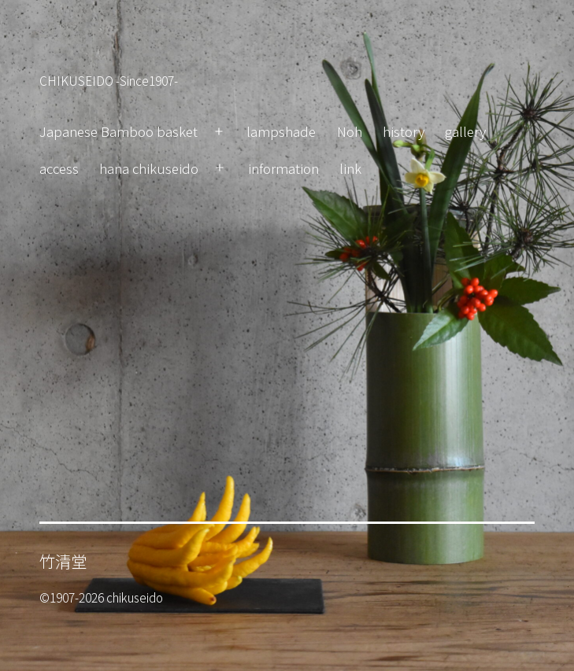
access (59, 168)
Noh (349, 131)
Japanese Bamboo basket (118, 131)
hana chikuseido (148, 168)
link (350, 168)
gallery (465, 131)
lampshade (281, 131)
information (283, 168)
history (403, 131)
